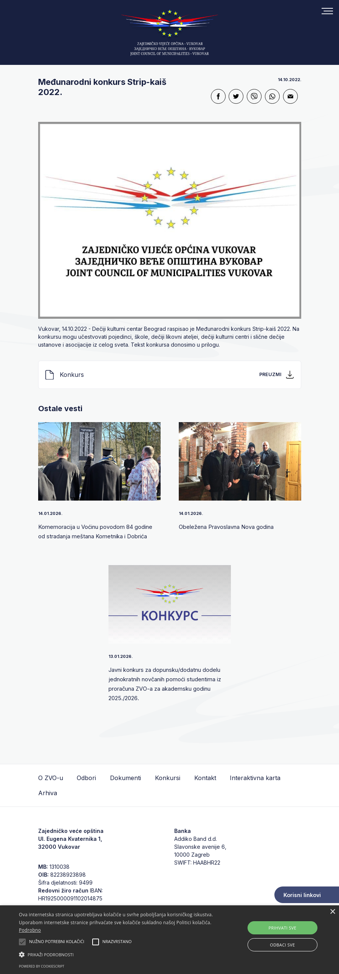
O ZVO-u (50, 778)
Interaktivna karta (255, 778)
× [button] (332, 912)
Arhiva (47, 793)
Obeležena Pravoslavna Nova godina (232, 526)
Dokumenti (125, 778)
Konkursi (167, 778)
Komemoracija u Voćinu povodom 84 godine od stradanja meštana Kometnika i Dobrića (95, 535)
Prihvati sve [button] (283, 928)
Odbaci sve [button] (282, 945)
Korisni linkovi (302, 895)
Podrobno (30, 930)
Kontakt (205, 778)
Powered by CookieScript (41, 966)
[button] (117, 954)
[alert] (169, 939)
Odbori (86, 778)
